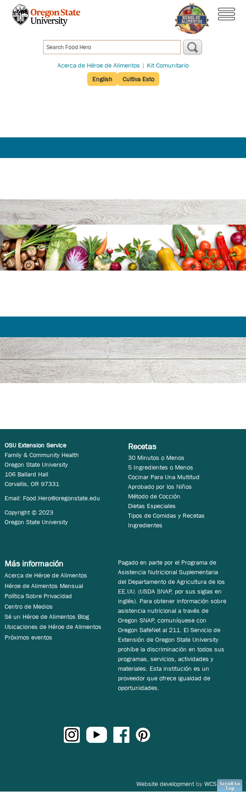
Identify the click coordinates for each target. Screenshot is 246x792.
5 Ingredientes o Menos (160, 467)
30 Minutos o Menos (156, 457)
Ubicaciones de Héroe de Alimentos (53, 626)
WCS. (211, 784)
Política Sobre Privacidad (38, 596)
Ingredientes (145, 525)
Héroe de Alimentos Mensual (44, 586)
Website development (165, 784)
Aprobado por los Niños (160, 486)
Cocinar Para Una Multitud (164, 477)
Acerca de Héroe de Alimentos (98, 65)
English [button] (102, 79)
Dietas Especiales (152, 506)
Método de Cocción (154, 496)
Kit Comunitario (168, 65)
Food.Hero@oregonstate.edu (61, 498)
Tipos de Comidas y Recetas (166, 515)
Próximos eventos (28, 637)
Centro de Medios (29, 606)
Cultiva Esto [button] (138, 79)
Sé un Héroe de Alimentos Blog (47, 616)
